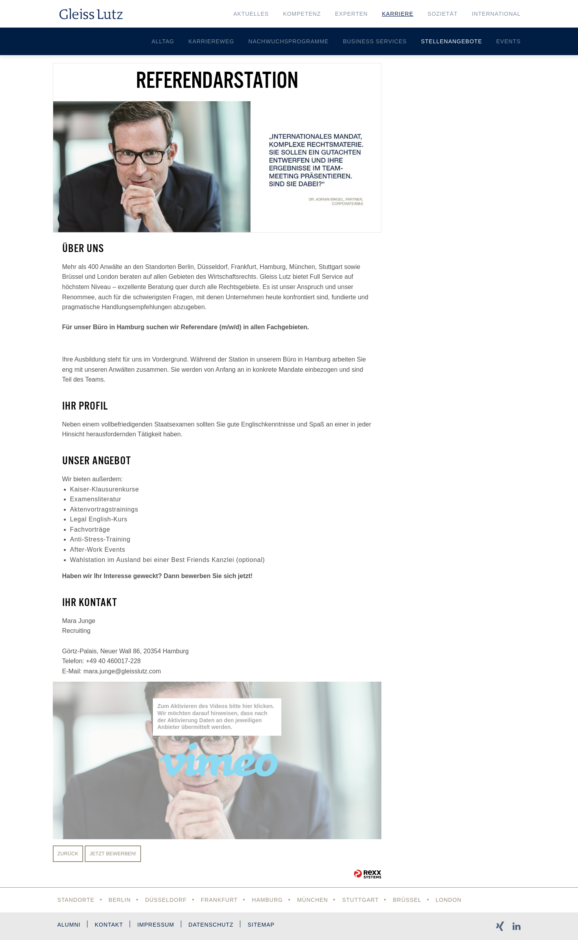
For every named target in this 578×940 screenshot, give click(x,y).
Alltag (163, 41)
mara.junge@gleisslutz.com (122, 671)
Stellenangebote (451, 41)
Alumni (69, 924)
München (312, 900)
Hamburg (267, 900)
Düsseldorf (166, 900)
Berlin (120, 900)
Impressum (155, 924)
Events (508, 41)
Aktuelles (251, 14)
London (449, 900)
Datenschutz (210, 924)
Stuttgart (360, 900)
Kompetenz (302, 14)
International (496, 14)
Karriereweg (211, 41)
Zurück (68, 854)
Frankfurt (219, 900)
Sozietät (442, 14)
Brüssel (407, 900)
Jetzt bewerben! (112, 854)
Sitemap (260, 924)
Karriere (397, 14)
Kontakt (109, 924)
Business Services (375, 41)
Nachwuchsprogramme (288, 41)
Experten (351, 14)
